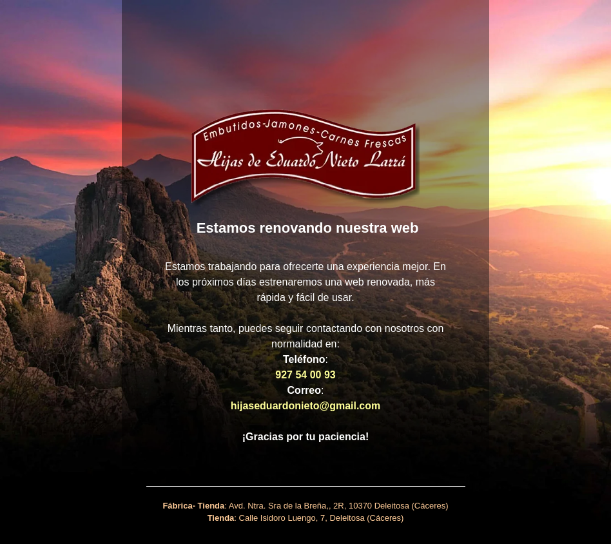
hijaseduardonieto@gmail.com (306, 405)
